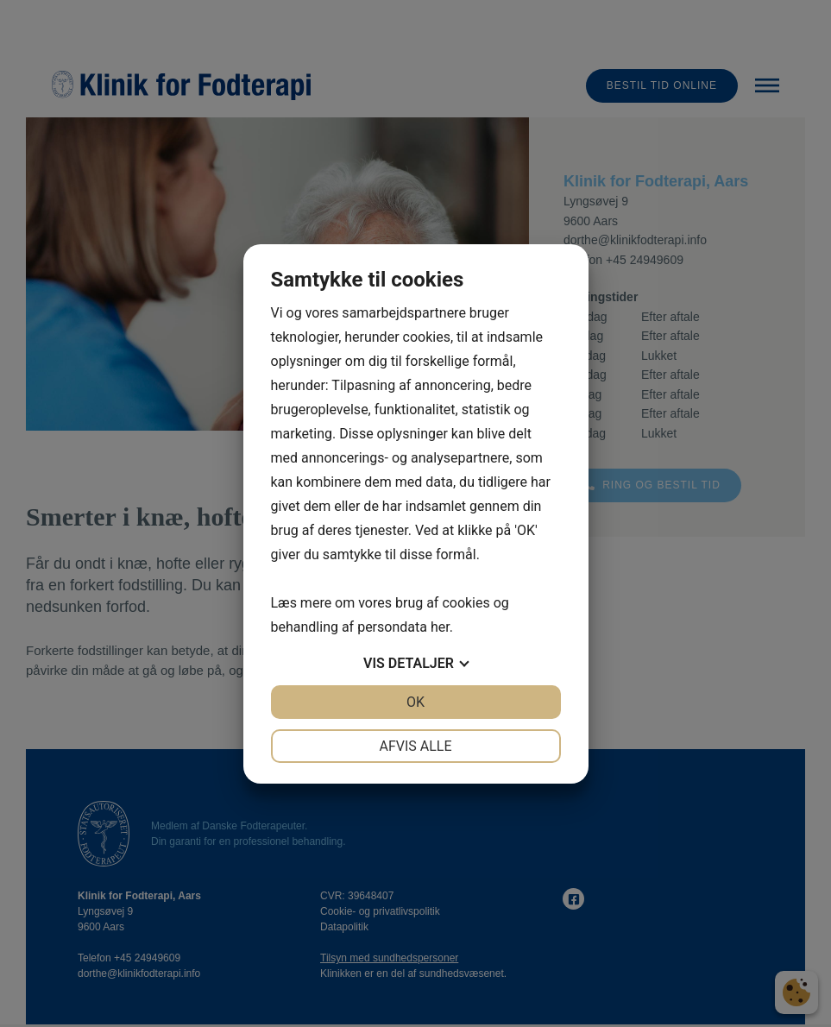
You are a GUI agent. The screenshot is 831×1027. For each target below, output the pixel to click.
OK (415, 702)
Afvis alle (415, 746)
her (440, 627)
